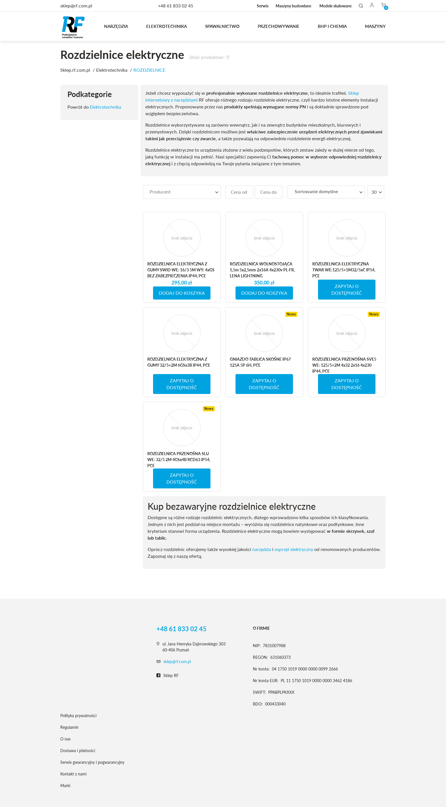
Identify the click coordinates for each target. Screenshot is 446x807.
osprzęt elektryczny (293, 549)
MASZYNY (375, 26)
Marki (65, 785)
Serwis (263, 5)
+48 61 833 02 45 (175, 5)
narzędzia (261, 549)
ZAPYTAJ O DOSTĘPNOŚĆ (346, 289)
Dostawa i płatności (77, 750)
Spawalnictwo (222, 26)
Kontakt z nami (73, 773)
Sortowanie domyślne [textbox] (316, 191)
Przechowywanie (279, 26)
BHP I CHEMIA (332, 26)
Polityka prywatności (78, 715)
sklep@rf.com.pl (177, 661)
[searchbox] (182, 191)
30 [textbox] (374, 192)
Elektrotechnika (166, 26)
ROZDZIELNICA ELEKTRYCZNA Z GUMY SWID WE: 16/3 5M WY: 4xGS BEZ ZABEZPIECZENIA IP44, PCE (180, 269)
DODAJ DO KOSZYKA (182, 293)
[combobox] (182, 192)
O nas (65, 738)
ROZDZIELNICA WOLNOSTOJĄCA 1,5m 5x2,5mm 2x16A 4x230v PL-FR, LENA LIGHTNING (262, 269)
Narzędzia (116, 26)
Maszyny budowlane (293, 5)
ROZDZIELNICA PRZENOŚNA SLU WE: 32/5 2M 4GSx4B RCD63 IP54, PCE (178, 459)
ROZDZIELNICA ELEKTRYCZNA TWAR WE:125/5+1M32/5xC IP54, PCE (343, 269)
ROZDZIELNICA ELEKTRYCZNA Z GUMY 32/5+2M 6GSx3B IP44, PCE (178, 362)
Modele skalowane (335, 5)
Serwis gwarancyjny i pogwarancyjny (92, 762)
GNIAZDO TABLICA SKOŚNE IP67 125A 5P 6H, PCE (260, 362)
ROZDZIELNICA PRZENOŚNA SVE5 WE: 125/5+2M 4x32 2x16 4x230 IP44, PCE (344, 365)
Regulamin (69, 727)
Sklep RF (167, 675)
